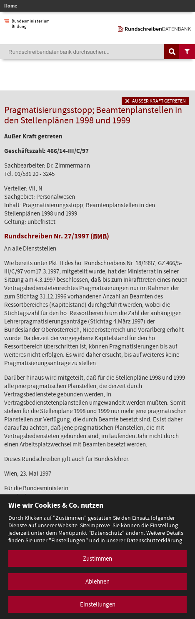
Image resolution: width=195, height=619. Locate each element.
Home (10, 6)
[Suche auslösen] (172, 51)
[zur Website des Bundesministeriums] (26, 24)
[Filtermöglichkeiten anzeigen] (187, 51)
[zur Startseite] (154, 27)
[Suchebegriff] (97, 51)
